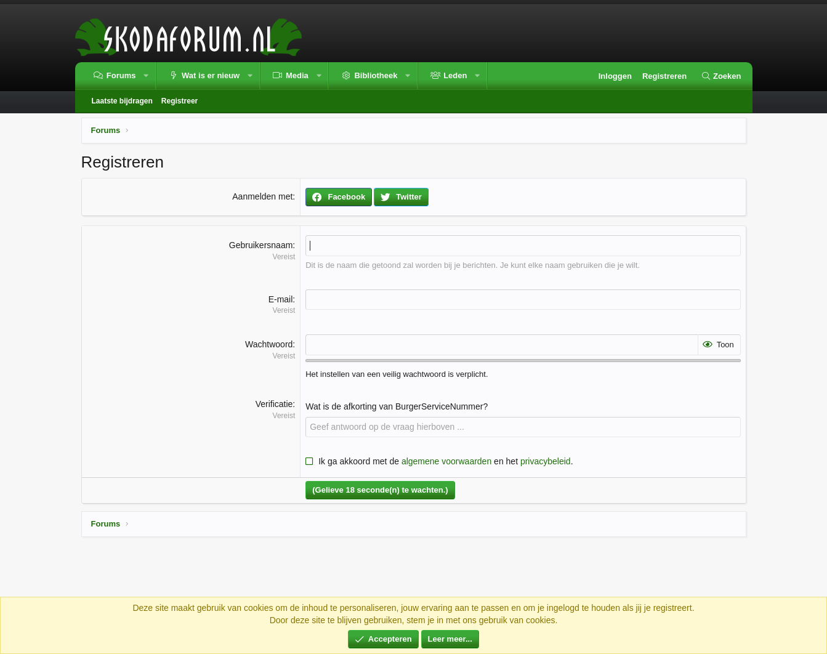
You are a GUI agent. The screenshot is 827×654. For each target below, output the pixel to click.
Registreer (179, 101)
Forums (121, 75)
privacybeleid (545, 461)
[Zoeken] (721, 76)
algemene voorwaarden (446, 461)
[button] (146, 76)
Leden (455, 75)
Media (297, 75)
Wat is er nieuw (211, 75)
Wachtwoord (268, 344)
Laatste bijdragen (122, 101)
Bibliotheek (375, 75)
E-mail (280, 299)
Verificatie (274, 404)
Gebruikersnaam (261, 245)
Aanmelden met (262, 196)
